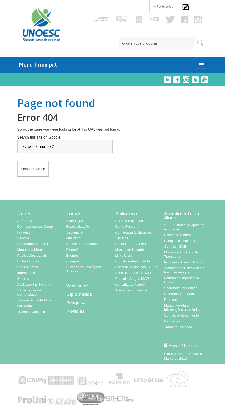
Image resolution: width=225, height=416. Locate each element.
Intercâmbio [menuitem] (26, 273)
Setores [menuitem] (23, 279)
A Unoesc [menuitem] (24, 221)
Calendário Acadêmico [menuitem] (34, 244)
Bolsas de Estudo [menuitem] (177, 235)
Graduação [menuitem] (74, 221)
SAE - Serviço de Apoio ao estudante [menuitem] (184, 227)
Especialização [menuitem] (77, 227)
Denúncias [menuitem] (172, 321)
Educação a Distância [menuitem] (82, 244)
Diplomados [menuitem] (79, 294)
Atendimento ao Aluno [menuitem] (181, 215)
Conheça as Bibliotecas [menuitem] (133, 232)
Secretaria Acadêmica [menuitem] (180, 288)
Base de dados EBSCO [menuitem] (133, 273)
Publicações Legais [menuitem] (32, 255)
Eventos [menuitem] (72, 255)
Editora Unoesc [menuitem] (29, 261)
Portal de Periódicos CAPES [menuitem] (136, 267)
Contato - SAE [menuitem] (175, 246)
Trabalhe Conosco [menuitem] (31, 312)
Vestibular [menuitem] (77, 286)
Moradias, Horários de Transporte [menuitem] (181, 254)
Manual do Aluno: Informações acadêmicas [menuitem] (183, 307)
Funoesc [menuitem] (24, 232)
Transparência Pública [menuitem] (34, 300)
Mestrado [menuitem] (73, 238)
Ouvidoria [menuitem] (24, 306)
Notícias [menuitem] (75, 311)
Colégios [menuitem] (73, 261)
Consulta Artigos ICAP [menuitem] (132, 279)
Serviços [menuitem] (121, 238)
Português (163, 6)
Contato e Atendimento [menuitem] (132, 261)
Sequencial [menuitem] (74, 232)
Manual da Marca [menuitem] (30, 250)
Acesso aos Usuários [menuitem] (131, 290)
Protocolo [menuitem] (171, 300)
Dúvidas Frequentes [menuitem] (130, 244)
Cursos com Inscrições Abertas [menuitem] (83, 269)
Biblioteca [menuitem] (126, 213)
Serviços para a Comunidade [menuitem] (29, 292)
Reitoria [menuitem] (23, 238)
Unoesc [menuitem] (25, 213)
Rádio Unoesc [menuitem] (28, 267)
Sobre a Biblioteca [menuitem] (129, 221)
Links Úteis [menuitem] (123, 255)
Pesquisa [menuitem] (76, 303)
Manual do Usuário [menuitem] (129, 250)
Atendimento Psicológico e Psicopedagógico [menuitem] (184, 270)
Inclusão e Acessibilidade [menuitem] (183, 262)
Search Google (33, 169)
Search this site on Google (39, 137)
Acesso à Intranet (183, 345)
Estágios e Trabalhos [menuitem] (180, 241)
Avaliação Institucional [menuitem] (34, 284)
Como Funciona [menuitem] (127, 227)
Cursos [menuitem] (73, 213)
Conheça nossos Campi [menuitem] (35, 227)
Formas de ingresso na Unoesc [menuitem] (181, 280)
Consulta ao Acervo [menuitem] (130, 284)
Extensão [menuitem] (73, 250)
